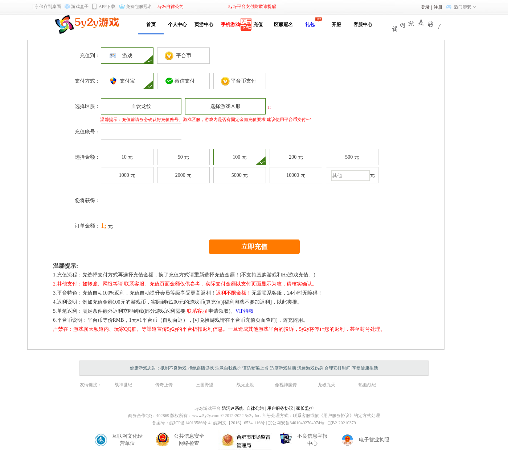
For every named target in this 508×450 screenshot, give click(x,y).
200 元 (296, 157)
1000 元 (127, 175)
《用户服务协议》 (336, 415)
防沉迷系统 (232, 408)
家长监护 (305, 408)
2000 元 (183, 175)
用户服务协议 (280, 408)
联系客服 (134, 284)
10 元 (127, 157)
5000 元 (240, 175)
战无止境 (245, 384)
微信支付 (183, 81)
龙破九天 (326, 384)
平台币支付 (239, 81)
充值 (257, 24)
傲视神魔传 (286, 384)
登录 (425, 7)
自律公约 (255, 408)
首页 (151, 24)
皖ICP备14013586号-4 (189, 422)
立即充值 (254, 246)
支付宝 (127, 81)
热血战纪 (367, 384)
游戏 (127, 55)
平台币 (183, 55)
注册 (438, 7)
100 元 (240, 157)
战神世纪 (123, 384)
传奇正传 (164, 384)
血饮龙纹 (141, 106)
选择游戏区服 (225, 106)
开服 (336, 24)
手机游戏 (230, 24)
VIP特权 (244, 311)
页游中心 (203, 24)
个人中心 (177, 24)
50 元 (183, 157)
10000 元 (296, 175)
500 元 (352, 157)
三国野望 (204, 384)
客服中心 (362, 24)
